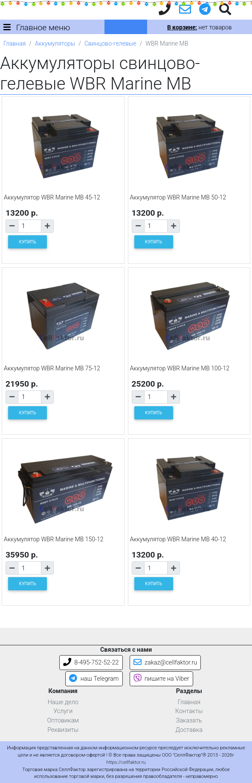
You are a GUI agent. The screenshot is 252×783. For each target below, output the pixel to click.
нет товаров (199, 27)
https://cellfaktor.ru (125, 762)
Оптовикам (63, 720)
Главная (14, 43)
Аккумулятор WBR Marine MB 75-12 (52, 368)
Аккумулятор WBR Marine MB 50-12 (178, 197)
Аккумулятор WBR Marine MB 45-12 (52, 197)
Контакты (189, 711)
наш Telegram (94, 678)
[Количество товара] (29, 226)
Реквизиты (62, 730)
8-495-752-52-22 (91, 662)
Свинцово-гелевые (110, 43)
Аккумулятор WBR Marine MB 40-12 (178, 539)
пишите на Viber (161, 678)
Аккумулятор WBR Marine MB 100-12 (180, 368)
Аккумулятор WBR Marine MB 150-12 (54, 539)
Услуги (62, 711)
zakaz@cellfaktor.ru (165, 662)
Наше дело (63, 702)
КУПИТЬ (27, 242)
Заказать (189, 720)
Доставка (189, 730)
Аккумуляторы (55, 43)
